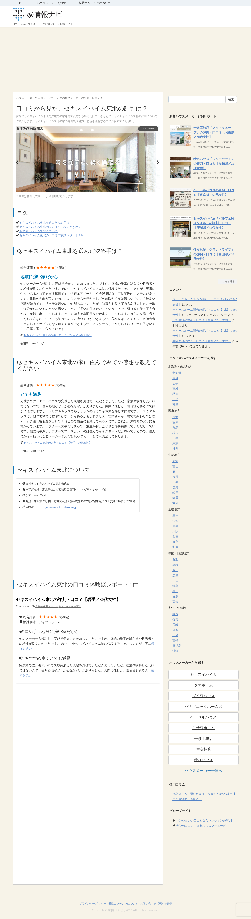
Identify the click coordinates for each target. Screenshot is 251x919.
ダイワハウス (203, 696)
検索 (231, 99)
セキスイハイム (203, 674)
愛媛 (175, 596)
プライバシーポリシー (92, 903)
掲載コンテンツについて (95, 3)
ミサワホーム (203, 728)
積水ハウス (203, 760)
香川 (175, 591)
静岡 (175, 497)
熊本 (175, 630)
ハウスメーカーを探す (51, 3)
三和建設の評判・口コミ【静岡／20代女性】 (201, 320)
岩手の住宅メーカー (46, 606)
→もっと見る (227, 281)
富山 (175, 466)
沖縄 (175, 651)
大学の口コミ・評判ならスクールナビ (201, 825)
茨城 (175, 417)
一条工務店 (203, 739)
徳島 (175, 586)
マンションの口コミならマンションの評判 (204, 820)
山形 (175, 399)
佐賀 (175, 619)
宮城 (175, 388)
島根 (175, 565)
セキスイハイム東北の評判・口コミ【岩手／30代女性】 (58, 335)
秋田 (175, 394)
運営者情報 (165, 903)
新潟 (175, 461)
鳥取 (175, 559)
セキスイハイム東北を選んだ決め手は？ (45, 222)
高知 (175, 601)
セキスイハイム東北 (70, 606)
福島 (175, 404)
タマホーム (203, 685)
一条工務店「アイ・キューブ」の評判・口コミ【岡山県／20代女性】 (213, 132)
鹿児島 (176, 645)
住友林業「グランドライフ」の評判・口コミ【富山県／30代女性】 (213, 254)
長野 (175, 487)
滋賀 (175, 520)
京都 (175, 526)
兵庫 (175, 536)
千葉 (175, 438)
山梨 (175, 482)
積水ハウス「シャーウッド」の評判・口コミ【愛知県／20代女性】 (213, 163)
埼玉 (175, 432)
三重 (175, 515)
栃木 (175, 422)
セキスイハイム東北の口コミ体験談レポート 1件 (51, 235)
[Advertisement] (125, 58)
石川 (175, 471)
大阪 (175, 531)
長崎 (175, 624)
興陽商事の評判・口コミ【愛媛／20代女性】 (201, 341)
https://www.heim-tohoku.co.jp (59, 507)
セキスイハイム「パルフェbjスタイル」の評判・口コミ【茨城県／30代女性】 (213, 223)
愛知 (175, 503)
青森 (175, 378)
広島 (175, 575)
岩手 (175, 383)
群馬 (175, 427)
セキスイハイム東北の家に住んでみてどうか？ (50, 227)
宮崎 (175, 640)
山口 (175, 580)
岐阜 (175, 492)
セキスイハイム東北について (38, 231)
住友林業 (203, 749)
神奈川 (176, 448)
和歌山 (176, 547)
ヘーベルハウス (203, 717)
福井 (175, 476)
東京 (175, 443)
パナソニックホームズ (203, 706)
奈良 (175, 541)
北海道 (176, 373)
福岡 (175, 614)
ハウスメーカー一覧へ (203, 771)
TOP (21, 3)
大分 (175, 635)
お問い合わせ (148, 903)
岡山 (175, 570)
